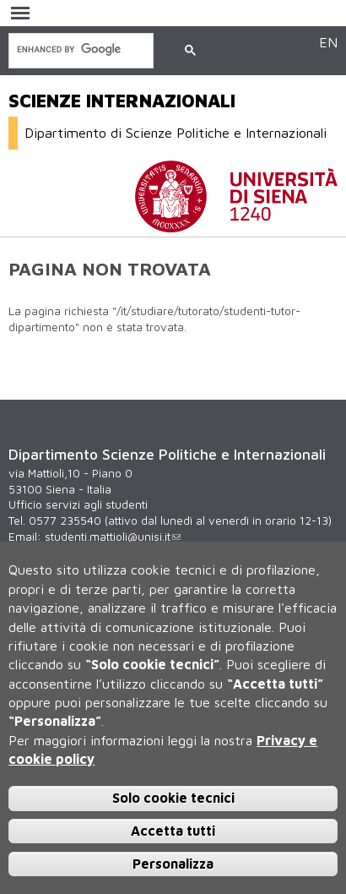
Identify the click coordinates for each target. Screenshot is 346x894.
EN (328, 42)
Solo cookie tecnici (173, 797)
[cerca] (79, 49)
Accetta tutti (173, 830)
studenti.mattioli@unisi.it (113, 536)
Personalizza (173, 863)
